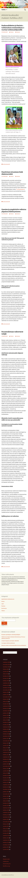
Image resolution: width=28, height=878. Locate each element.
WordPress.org (6, 866)
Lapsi (2, 603)
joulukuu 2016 (6, 764)
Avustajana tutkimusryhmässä (8, 643)
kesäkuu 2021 (6, 678)
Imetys (3, 601)
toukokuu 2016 (6, 780)
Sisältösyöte (6, 861)
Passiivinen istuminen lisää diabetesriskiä (12, 173)
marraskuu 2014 (6, 821)
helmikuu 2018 (6, 734)
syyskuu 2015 (6, 798)
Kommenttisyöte (7, 863)
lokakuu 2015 (6, 796)
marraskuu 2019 (6, 697)
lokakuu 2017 (6, 743)
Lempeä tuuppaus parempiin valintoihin (10, 640)
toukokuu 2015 (6, 807)
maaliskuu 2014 (6, 840)
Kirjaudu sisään (6, 859)
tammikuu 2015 (6, 817)
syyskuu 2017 (6, 745)
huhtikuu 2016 (6, 782)
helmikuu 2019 (6, 708)
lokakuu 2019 (6, 699)
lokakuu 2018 (6, 715)
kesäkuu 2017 (6, 750)
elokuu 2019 (5, 701)
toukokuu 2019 (6, 706)
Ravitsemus (4, 608)
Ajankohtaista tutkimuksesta (7, 599)
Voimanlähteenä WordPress (7, 875)
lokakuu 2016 (6, 768)
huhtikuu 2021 (6, 680)
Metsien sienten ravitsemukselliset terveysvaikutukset (13, 645)
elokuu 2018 (5, 720)
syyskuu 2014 (6, 826)
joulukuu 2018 (6, 713)
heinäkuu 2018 (6, 722)
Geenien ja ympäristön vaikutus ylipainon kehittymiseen (13, 210)
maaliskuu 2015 (6, 812)
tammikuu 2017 (6, 761)
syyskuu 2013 (6, 849)
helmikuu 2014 (6, 842)
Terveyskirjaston (20, 189)
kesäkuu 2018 (6, 724)
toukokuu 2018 (6, 727)
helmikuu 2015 (6, 814)
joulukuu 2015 (6, 791)
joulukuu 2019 (6, 694)
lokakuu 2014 (6, 824)
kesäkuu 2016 (6, 777)
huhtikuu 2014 (6, 837)
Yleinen (12, 32)
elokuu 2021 (5, 673)
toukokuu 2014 (6, 835)
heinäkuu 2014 (6, 831)
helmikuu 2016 (6, 787)
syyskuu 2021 (6, 671)
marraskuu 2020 (6, 690)
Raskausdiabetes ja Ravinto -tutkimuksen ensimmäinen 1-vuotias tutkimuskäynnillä (13, 28)
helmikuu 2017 (6, 759)
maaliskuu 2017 (6, 757)
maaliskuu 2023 (6, 662)
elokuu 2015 (5, 801)
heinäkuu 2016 (6, 775)
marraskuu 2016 (6, 766)
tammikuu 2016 (6, 789)
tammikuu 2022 (6, 667)
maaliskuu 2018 (6, 731)
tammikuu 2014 (6, 844)
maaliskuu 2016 (6, 784)
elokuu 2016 (5, 773)
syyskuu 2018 (6, 717)
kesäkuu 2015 (6, 805)
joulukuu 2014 (6, 819)
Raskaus (3, 606)
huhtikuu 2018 (6, 729)
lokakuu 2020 (6, 692)
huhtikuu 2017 (6, 754)
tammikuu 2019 (6, 710)
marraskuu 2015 (6, 794)
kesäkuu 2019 (6, 703)
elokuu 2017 (5, 747)
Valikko (3, 9)
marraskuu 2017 (6, 740)
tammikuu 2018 (6, 736)
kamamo (18, 32)
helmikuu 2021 (6, 685)
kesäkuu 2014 (6, 833)
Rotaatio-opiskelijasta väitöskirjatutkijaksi (10, 634)
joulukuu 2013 (6, 847)
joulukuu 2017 (6, 738)
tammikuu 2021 (6, 687)
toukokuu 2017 (6, 752)
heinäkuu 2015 (6, 803)
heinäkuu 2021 (6, 676)
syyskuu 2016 (6, 770)
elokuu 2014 (5, 828)
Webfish (6, 625)
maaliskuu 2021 (6, 683)
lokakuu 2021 (6, 669)
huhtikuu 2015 (6, 810)
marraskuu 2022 (6, 664)
